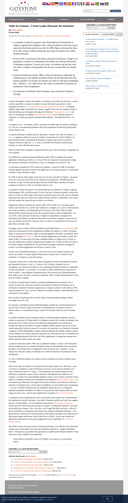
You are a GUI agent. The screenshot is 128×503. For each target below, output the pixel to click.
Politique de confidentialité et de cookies (23, 492)
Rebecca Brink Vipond (65, 379)
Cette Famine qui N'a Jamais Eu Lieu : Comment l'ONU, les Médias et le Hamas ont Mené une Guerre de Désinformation (103, 51)
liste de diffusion (66, 475)
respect (34, 142)
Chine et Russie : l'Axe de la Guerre (97, 86)
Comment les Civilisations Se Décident (28, 459)
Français (74, 5)
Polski (92, 5)
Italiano (82, 5)
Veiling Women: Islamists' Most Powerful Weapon (51, 36)
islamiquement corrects (62, 112)
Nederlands (87, 5)
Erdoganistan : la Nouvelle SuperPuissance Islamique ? (34, 468)
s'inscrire (42, 475)
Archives (64, 19)
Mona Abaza (29, 236)
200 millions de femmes (63, 403)
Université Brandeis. (65, 393)
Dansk (52, 5)
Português (97, 5)
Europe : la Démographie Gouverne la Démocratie (32, 462)
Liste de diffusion (87, 19)
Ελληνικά (61, 5)
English (65, 5)
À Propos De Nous (16, 19)
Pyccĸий (102, 5)
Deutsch (57, 5)
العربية (44, 5)
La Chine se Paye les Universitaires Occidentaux (32, 471)
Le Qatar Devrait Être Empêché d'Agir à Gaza (101, 71)
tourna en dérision (67, 228)
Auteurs (40, 19)
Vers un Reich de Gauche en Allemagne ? (99, 78)
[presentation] (92, 34)
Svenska (107, 5)
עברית (78, 5)
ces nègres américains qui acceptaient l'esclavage (46, 106)
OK (107, 499)
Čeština (48, 5)
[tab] (92, 34)
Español (70, 5)
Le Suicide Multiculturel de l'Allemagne (28, 465)
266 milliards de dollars (44, 115)
